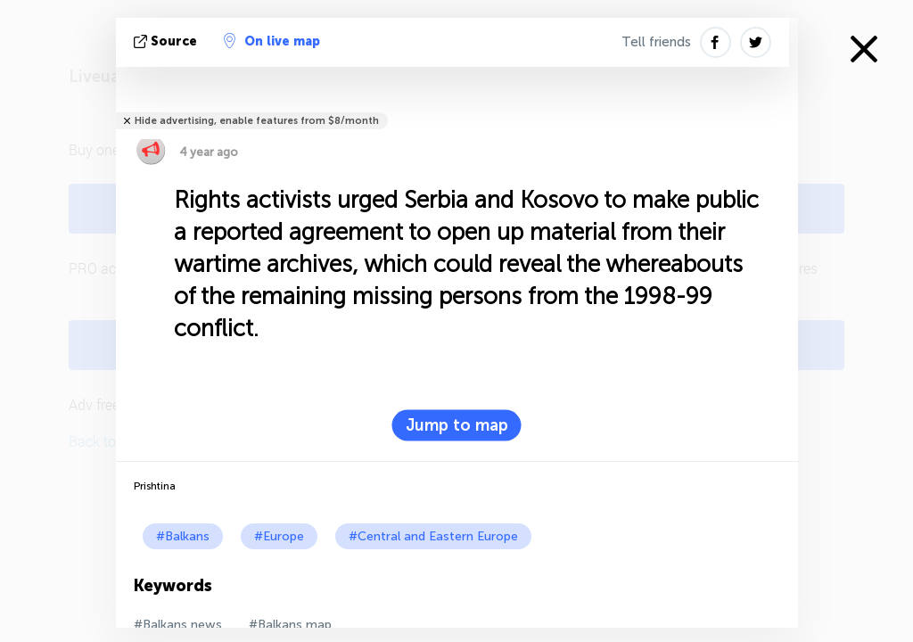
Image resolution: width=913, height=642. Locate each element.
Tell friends (656, 42)
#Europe (279, 536)
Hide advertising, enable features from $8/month (257, 121)
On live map (272, 41)
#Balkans (183, 536)
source (167, 41)
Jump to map (457, 425)
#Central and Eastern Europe (433, 536)
